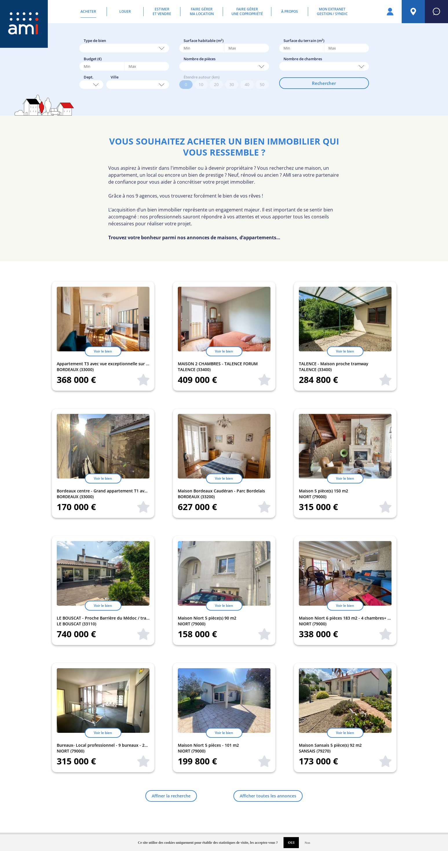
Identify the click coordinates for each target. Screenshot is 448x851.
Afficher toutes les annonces (268, 796)
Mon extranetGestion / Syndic (332, 11)
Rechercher (324, 83)
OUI (291, 843)
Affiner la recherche (171, 796)
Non (307, 842)
